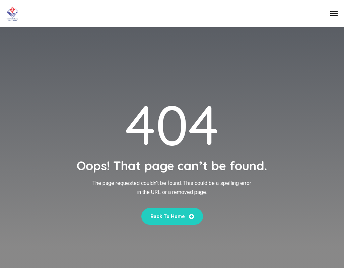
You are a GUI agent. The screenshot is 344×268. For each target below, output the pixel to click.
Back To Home (172, 216)
